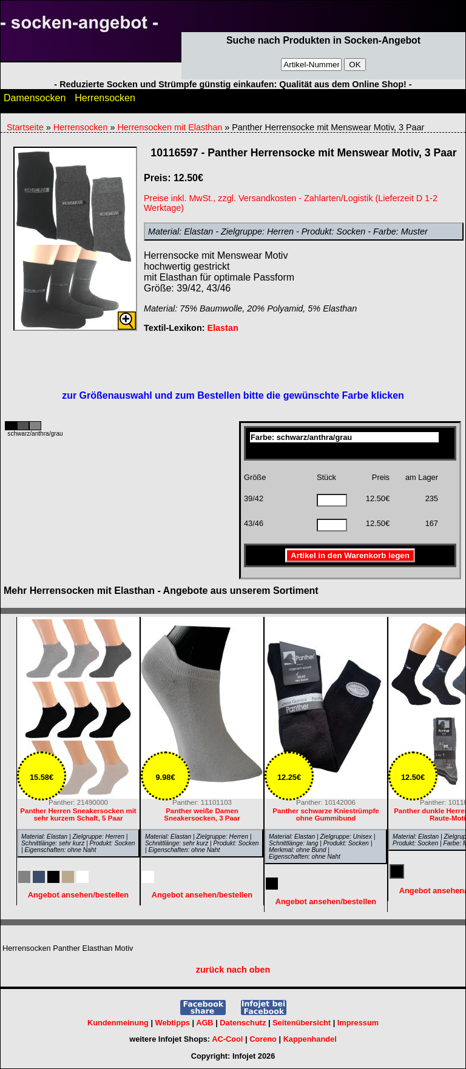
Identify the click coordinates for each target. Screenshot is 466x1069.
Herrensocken (105, 100)
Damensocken (35, 100)
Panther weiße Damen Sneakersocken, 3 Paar (202, 814)
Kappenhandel (310, 1039)
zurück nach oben (233, 969)
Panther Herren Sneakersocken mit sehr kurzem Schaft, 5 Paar (78, 814)
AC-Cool (227, 1039)
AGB (204, 1022)
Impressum (358, 1022)
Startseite (25, 127)
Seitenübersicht (301, 1022)
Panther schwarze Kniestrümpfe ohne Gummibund (325, 814)
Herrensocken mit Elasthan (169, 127)
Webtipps (172, 1022)
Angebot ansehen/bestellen (325, 901)
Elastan (222, 328)
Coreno (263, 1039)
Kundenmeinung (118, 1022)
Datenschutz (243, 1022)
